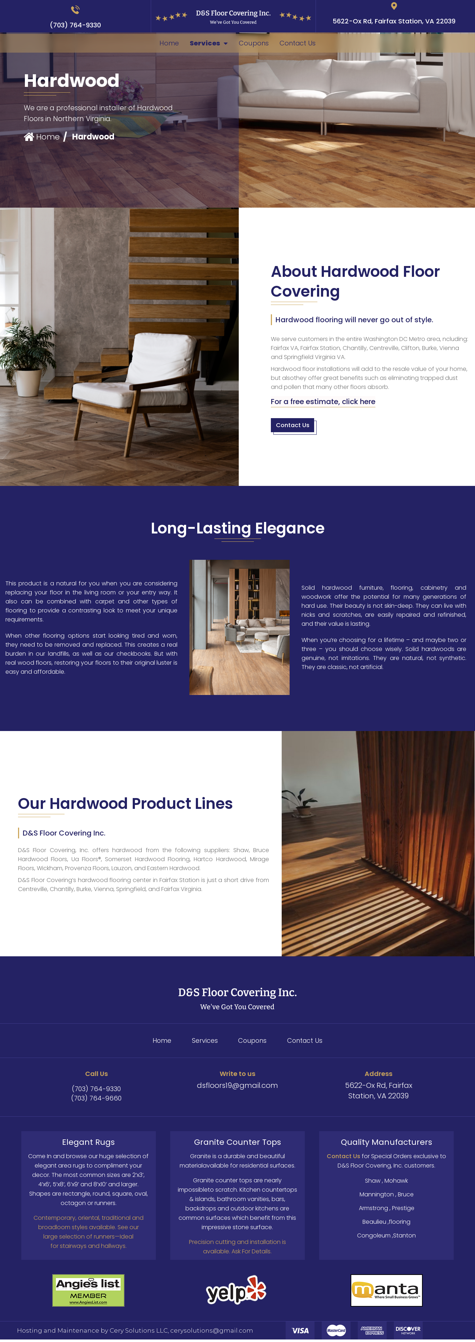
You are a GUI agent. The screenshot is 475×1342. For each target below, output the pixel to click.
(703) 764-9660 (96, 1100)
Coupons (256, 44)
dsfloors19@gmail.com (237, 1088)
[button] (323, 402)
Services (204, 44)
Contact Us (307, 44)
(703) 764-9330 (75, 25)
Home (159, 44)
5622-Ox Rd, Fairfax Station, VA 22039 (394, 21)
